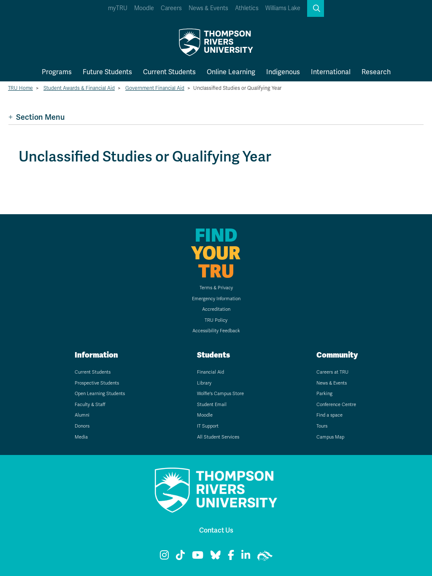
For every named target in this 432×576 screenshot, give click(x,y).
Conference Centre (336, 404)
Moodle (144, 8)
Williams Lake (282, 8)
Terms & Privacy (216, 288)
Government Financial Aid (154, 88)
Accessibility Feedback (216, 331)
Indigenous (283, 71)
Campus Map (330, 437)
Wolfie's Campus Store (220, 393)
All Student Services (218, 437)
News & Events (208, 8)
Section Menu (36, 117)
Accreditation (216, 309)
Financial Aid (210, 372)
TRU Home (20, 88)
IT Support (208, 426)
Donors (82, 426)
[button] (315, 8)
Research (376, 71)
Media (81, 437)
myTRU (117, 8)
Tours (321, 426)
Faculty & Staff (90, 404)
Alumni (82, 415)
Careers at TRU (332, 372)
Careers (171, 8)
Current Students (169, 71)
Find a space (329, 415)
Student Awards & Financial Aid (79, 88)
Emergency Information (216, 298)
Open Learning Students (100, 393)
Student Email (212, 404)
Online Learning (231, 71)
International (331, 71)
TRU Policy (216, 320)
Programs (57, 71)
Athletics (247, 8)
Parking (324, 393)
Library (204, 383)
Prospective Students (97, 383)
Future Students (107, 71)
